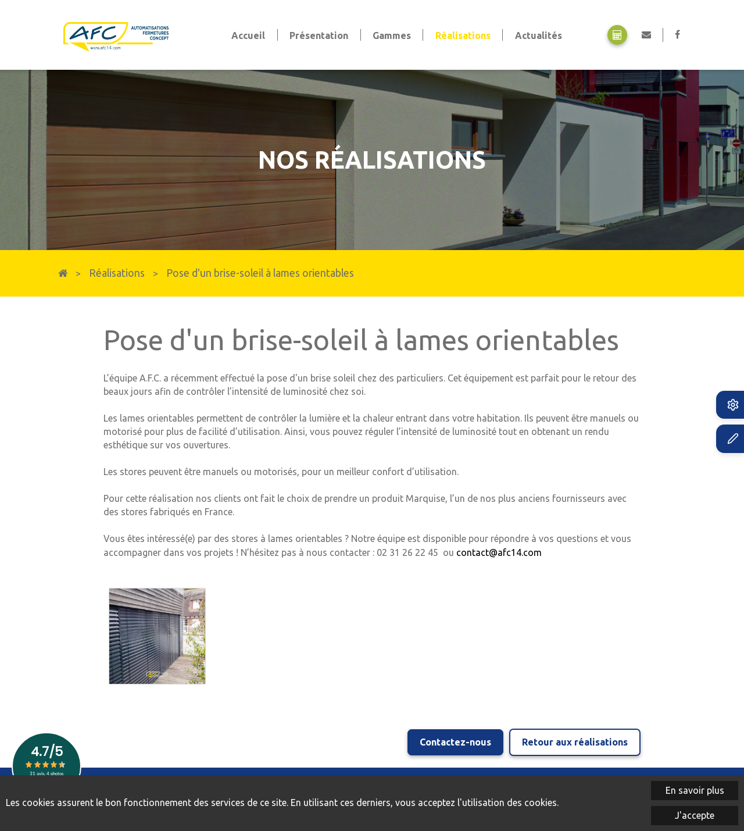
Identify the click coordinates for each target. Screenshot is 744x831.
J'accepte (694, 815)
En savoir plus (695, 790)
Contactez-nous (455, 741)
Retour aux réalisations (575, 741)
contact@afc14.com (499, 552)
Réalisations (117, 273)
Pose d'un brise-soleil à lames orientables (260, 273)
